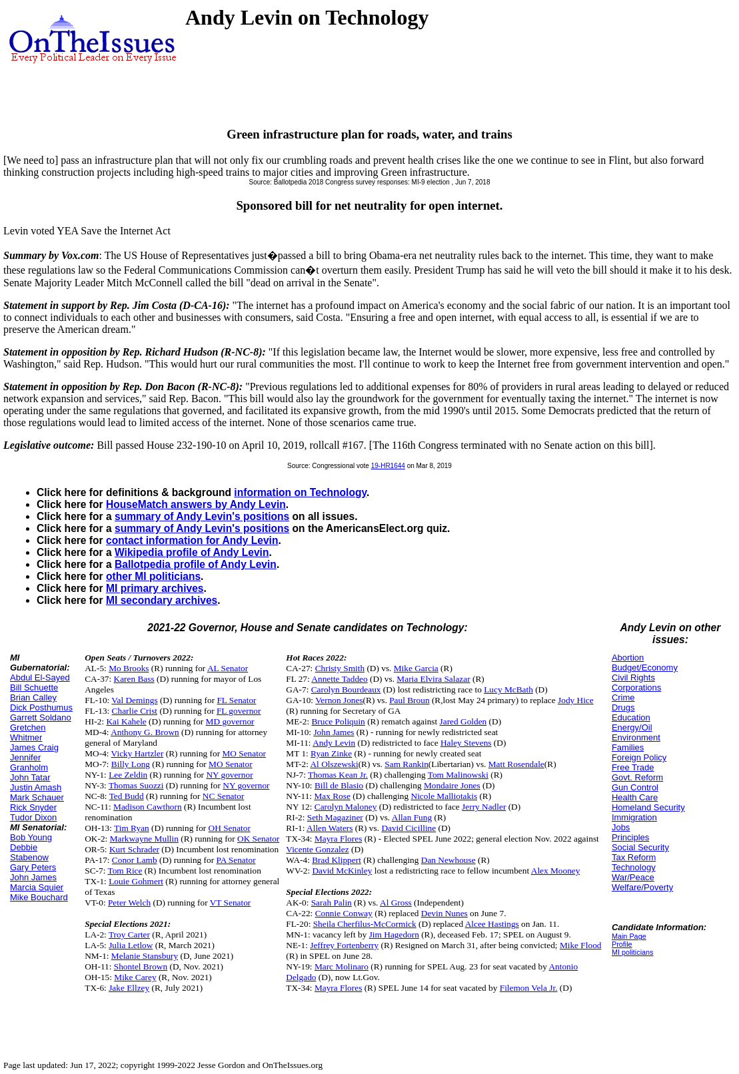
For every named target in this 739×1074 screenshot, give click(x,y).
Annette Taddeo (339, 679)
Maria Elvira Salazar (433, 679)
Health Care (635, 797)
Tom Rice (124, 871)
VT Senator (230, 903)
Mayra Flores (338, 839)
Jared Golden (463, 721)
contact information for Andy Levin (192, 540)
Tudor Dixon (33, 817)
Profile (622, 944)
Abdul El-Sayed (40, 677)
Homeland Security (648, 807)
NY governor (229, 775)
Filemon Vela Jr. (529, 988)
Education (631, 717)
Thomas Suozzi (136, 785)
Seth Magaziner (335, 817)
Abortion (628, 658)
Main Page (629, 936)
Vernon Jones (339, 700)
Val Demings (134, 700)
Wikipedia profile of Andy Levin (192, 552)
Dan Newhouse (448, 860)
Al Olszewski (334, 764)
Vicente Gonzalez (317, 849)
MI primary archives (154, 588)
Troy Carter (129, 935)
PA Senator (235, 860)
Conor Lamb (134, 860)
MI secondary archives (161, 600)
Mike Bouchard (39, 897)
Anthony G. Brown (145, 732)
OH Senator (230, 828)
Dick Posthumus (41, 707)
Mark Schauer (37, 797)
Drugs (623, 707)
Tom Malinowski (458, 775)
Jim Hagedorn (394, 935)
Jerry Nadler (484, 807)
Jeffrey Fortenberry (344, 945)
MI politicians (633, 952)
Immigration (634, 817)
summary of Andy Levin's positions (202, 516)
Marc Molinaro (342, 966)
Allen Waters (330, 828)
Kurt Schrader (134, 849)
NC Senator (224, 796)
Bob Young (31, 837)
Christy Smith (340, 668)
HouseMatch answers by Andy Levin (196, 504)
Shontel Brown (140, 966)
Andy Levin (334, 743)
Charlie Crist (134, 711)
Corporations (636, 687)
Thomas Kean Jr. (338, 775)
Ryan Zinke (331, 753)
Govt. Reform (637, 777)
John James (33, 877)
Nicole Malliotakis (444, 796)
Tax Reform (634, 857)
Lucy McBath (508, 689)
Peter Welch (129, 903)
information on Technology (300, 492)
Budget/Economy (645, 667)
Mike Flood (581, 945)
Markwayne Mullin (144, 839)
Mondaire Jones (452, 785)
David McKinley (342, 871)
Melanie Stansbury (144, 956)
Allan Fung (412, 817)
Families (628, 747)
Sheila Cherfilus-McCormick (364, 924)
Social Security (640, 847)
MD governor (230, 721)
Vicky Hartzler (137, 753)
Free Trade (633, 767)
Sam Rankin (406, 764)
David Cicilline (408, 828)
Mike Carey (135, 977)
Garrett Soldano (40, 717)
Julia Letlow (131, 945)
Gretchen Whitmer (27, 732)
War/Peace (633, 877)
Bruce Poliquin (338, 721)
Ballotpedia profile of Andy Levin (196, 564)
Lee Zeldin (128, 775)
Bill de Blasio (339, 785)
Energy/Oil (632, 727)
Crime (623, 697)
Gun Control (635, 787)
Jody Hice (576, 700)
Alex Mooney (555, 871)
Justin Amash (35, 787)
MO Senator (244, 753)
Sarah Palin (331, 903)
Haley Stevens (466, 743)
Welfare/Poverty (642, 887)
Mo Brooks (129, 668)
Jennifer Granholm (29, 762)
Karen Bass (134, 679)
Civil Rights (633, 677)
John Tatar (30, 777)
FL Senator (236, 700)
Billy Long (130, 764)
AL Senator (227, 668)
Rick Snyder (33, 807)
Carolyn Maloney (346, 807)
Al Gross (396, 903)
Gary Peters (33, 867)
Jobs (621, 827)
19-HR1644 (388, 465)
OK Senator (258, 839)
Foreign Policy (639, 757)
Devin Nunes (444, 913)
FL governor (239, 711)
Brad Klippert (336, 860)
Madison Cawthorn (147, 807)
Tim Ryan (131, 828)
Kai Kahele (126, 721)
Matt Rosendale (516, 764)
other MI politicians (153, 576)
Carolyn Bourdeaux (346, 689)
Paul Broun (409, 700)
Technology (634, 867)
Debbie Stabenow (29, 852)
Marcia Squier (36, 887)
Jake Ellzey (129, 988)
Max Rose (332, 796)
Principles (630, 837)
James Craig (34, 747)
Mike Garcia (416, 668)
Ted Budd (126, 796)
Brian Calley (33, 697)
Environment (636, 737)
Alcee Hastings (492, 924)
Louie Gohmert (136, 881)
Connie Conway (343, 913)
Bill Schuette (34, 687)
